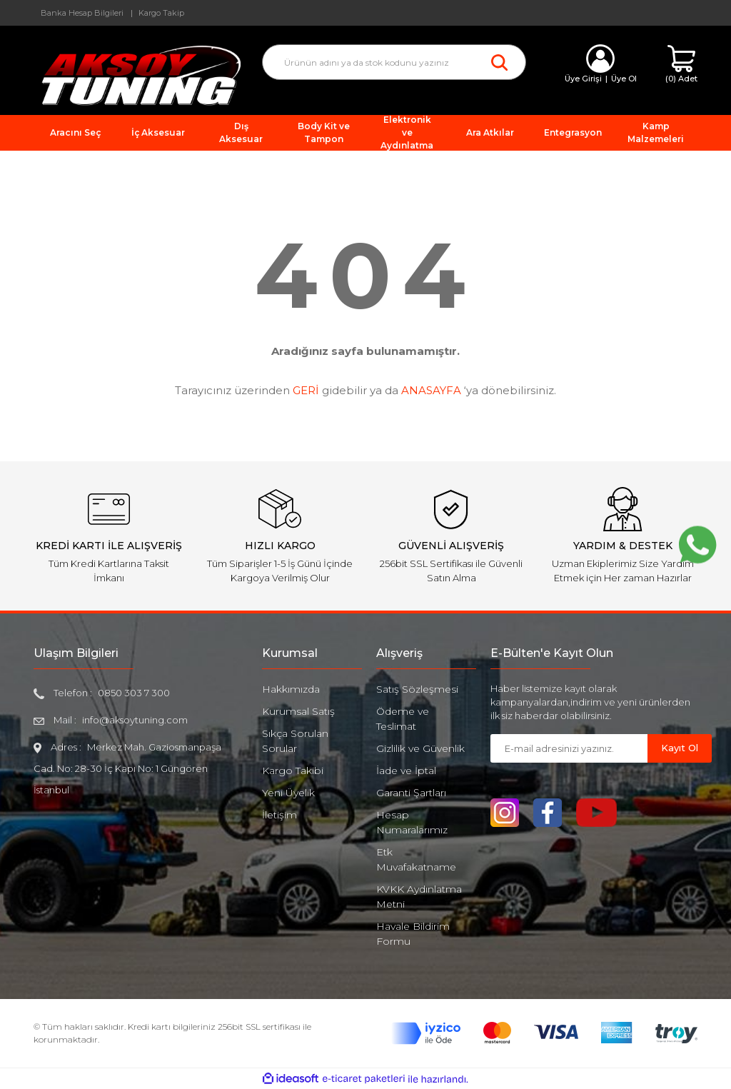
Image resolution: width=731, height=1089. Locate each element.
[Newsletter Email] (568, 748)
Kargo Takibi (292, 770)
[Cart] (681, 64)
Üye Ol (624, 79)
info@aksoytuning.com (135, 720)
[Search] (394, 62)
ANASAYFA (431, 390)
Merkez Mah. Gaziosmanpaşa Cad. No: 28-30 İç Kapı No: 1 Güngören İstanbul (127, 768)
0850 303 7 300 (134, 692)
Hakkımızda (291, 689)
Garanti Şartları (411, 792)
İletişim (279, 814)
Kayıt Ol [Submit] (679, 747)
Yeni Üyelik (288, 792)
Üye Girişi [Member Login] (583, 79)
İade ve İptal (406, 770)
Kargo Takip (161, 13)
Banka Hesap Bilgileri (82, 13)
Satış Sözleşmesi (417, 689)
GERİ (306, 390)
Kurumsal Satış (298, 711)
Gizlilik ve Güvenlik (420, 748)
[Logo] (137, 74)
